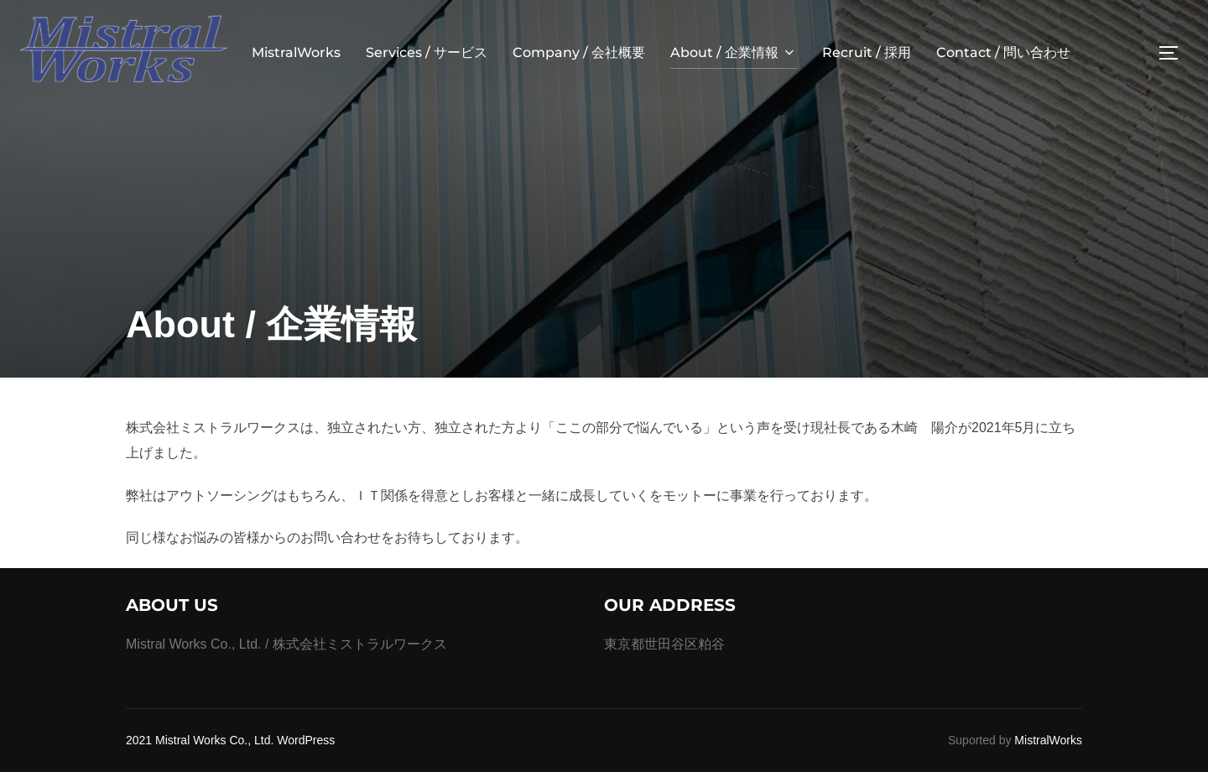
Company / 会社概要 (579, 52)
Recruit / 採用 (866, 52)
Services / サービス (426, 52)
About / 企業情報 (733, 52)
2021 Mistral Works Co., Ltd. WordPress (230, 740)
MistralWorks (296, 52)
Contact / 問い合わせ (1003, 52)
